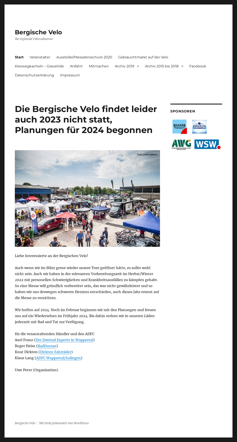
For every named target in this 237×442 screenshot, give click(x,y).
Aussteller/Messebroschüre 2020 (84, 57)
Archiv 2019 (124, 66)
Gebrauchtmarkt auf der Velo (143, 57)
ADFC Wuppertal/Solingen (58, 358)
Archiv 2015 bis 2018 (162, 66)
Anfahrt (76, 66)
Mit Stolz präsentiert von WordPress (64, 423)
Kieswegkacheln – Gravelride (39, 66)
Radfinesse (47, 346)
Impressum (70, 75)
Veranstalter (40, 57)
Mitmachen (99, 66)
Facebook (197, 66)
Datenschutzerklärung (34, 75)
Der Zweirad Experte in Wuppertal (64, 340)
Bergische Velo (38, 32)
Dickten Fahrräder (55, 352)
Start (19, 57)
